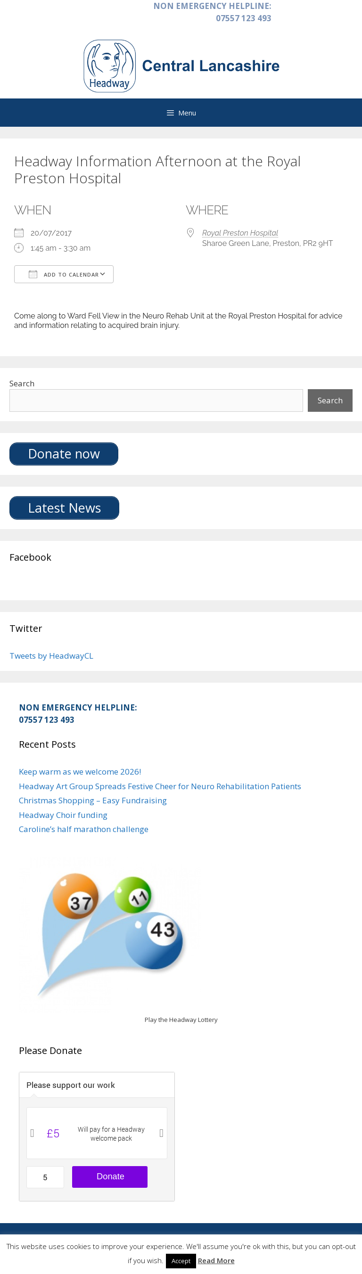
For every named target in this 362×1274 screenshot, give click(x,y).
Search (21, 383)
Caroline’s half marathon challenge (83, 829)
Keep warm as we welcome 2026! (80, 771)
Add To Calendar (64, 274)
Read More (216, 1260)
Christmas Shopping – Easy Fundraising (93, 800)
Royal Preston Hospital (240, 233)
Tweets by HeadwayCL (51, 655)
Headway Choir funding (63, 814)
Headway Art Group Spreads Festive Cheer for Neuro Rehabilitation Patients (160, 786)
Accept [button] (181, 1261)
